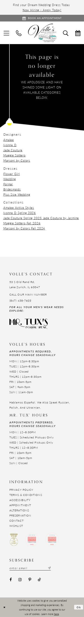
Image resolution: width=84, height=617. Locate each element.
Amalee (8, 140)
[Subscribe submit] (49, 568)
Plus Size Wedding (16, 194)
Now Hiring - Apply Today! (42, 10)
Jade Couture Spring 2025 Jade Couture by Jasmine (41, 218)
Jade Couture (12, 150)
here (56, 613)
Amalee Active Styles (18, 208)
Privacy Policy (21, 490)
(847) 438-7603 (20, 300)
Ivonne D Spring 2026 (19, 213)
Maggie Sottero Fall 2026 (22, 223)
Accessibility (19, 500)
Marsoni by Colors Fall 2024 (24, 228)
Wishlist (16, 526)
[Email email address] (30, 568)
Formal (8, 184)
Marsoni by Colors (16, 160)
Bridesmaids (12, 189)
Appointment (20, 505)
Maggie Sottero (14, 155)
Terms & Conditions (25, 495)
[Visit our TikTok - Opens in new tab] (39, 579)
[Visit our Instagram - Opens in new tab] (20, 579)
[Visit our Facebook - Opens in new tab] (10, 579)
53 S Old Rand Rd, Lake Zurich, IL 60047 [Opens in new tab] (24, 284)
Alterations (19, 510)
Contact (16, 521)
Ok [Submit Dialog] (79, 607)
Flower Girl (11, 174)
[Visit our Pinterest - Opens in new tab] (29, 579)
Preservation (20, 515)
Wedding (9, 179)
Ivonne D (10, 145)
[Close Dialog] (4, 607)
